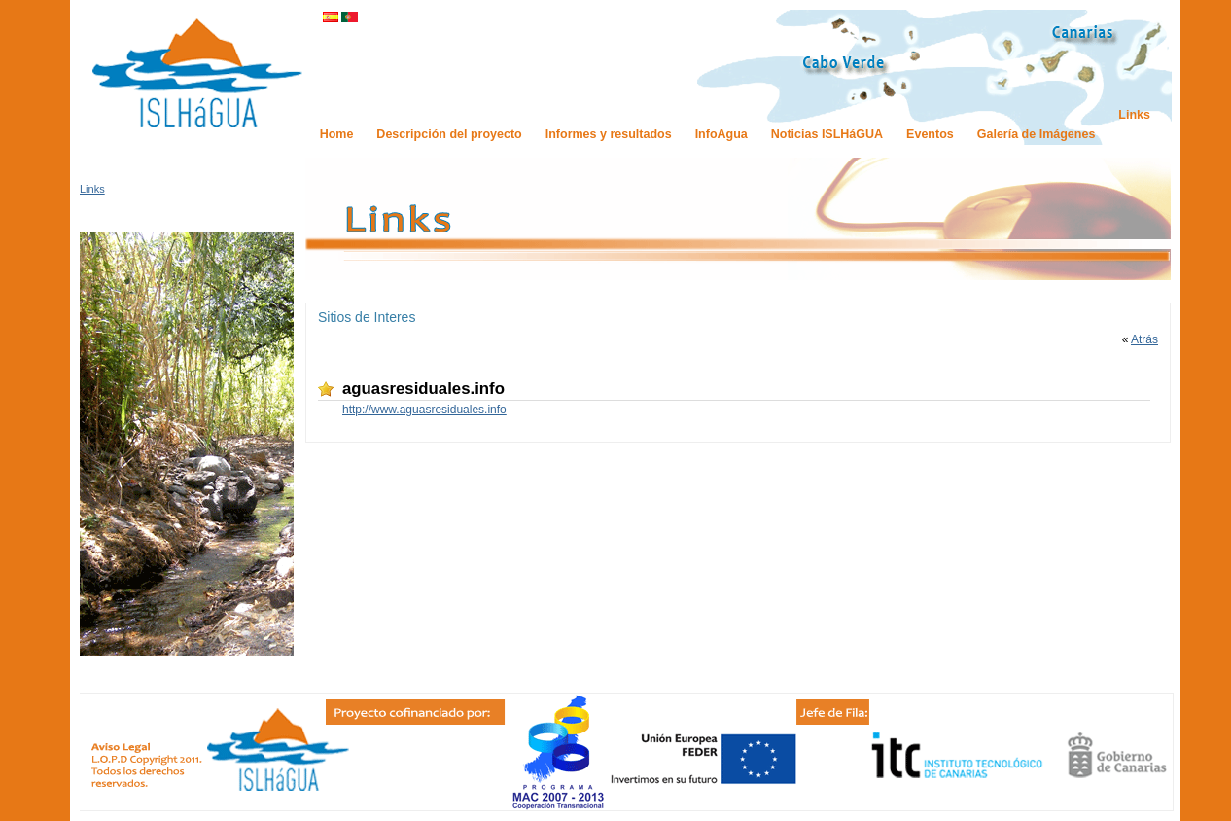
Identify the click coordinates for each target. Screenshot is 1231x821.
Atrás (1144, 339)
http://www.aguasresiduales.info (424, 409)
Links (92, 189)
